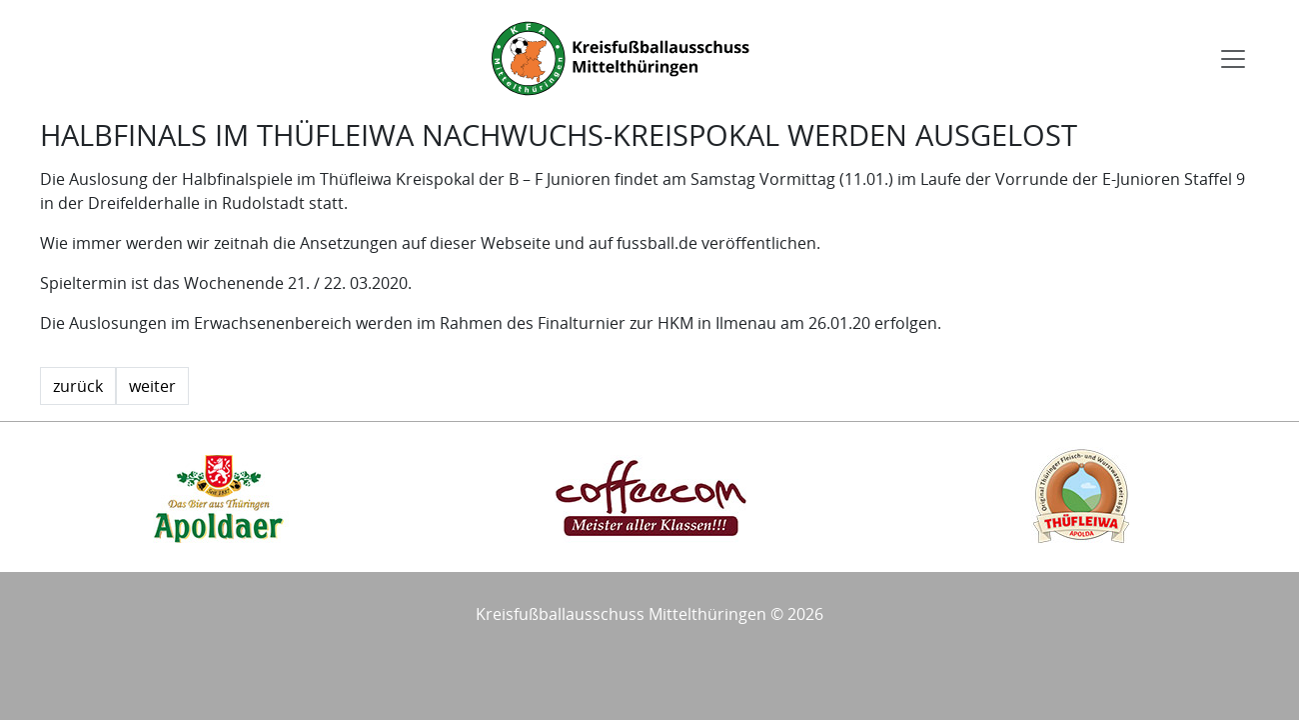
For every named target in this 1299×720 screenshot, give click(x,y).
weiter (152, 386)
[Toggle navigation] (1233, 59)
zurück (78, 386)
